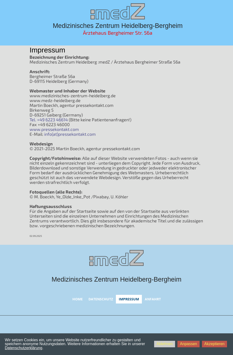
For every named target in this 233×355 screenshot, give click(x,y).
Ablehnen (165, 344)
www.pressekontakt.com (54, 129)
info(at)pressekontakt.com (70, 134)
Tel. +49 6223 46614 (49, 119)
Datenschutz (100, 299)
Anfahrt (153, 299)
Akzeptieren (214, 344)
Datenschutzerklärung (23, 348)
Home (77, 299)
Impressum (129, 299)
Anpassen (188, 344)
